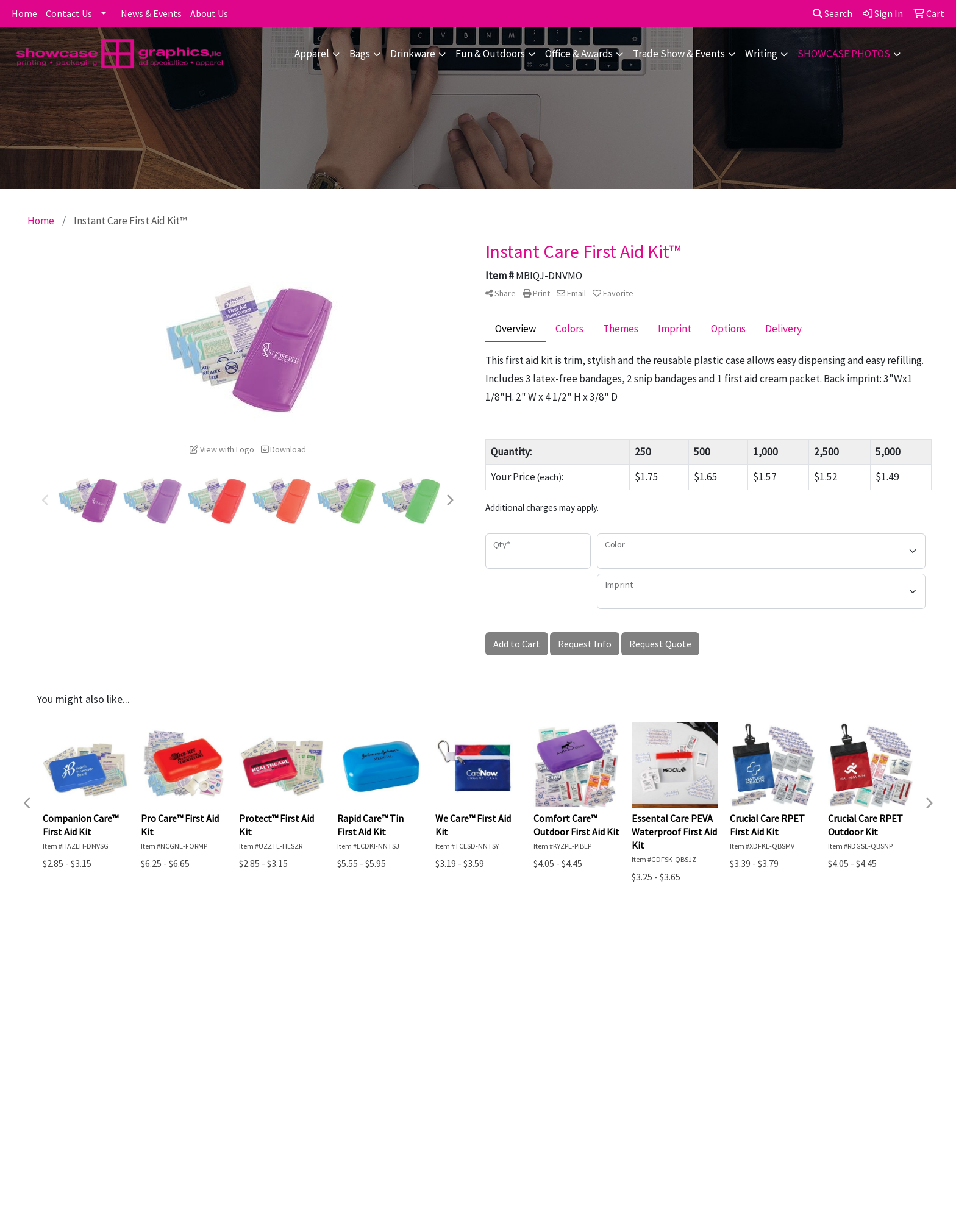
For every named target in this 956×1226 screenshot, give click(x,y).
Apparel (311, 53)
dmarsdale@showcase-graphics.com (793, 1145)
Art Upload (241, 1015)
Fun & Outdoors (490, 53)
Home (24, 13)
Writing (761, 53)
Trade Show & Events (679, 53)
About (96, 998)
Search (832, 13)
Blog (227, 998)
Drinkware (412, 53)
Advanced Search (255, 981)
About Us (209, 13)
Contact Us (69, 13)
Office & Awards (579, 53)
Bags (359, 53)
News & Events (151, 13)
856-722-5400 (842, 1131)
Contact (100, 1015)
